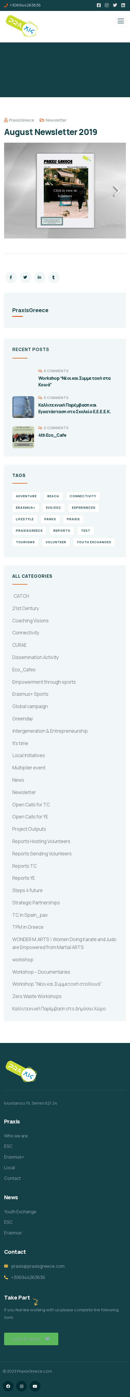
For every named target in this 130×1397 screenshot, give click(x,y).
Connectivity (25, 632)
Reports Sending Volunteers (42, 853)
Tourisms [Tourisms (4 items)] (25, 542)
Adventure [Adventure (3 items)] (26, 496)
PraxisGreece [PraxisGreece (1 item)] (29, 530)
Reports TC (24, 866)
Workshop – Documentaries (41, 972)
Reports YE (23, 878)
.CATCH (20, 596)
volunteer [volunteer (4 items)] (56, 542)
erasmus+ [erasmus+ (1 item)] (25, 507)
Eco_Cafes (24, 669)
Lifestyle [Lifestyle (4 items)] (25, 519)
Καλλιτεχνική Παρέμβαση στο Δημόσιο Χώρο (59, 1008)
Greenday (22, 718)
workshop (22, 959)
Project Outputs (29, 829)
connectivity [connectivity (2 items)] (83, 496)
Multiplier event (28, 767)
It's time (20, 743)
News (18, 780)
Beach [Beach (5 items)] (53, 496)
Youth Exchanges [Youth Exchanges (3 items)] (94, 542)
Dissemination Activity (35, 657)
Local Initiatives (28, 755)
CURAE (19, 645)
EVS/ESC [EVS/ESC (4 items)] (53, 507)
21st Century (25, 608)
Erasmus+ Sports (30, 694)
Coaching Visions (30, 620)
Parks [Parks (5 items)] (50, 519)
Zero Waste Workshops (37, 996)
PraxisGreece (19, 120)
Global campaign (30, 706)
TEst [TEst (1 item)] (85, 530)
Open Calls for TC (31, 804)
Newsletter (56, 120)
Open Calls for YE (30, 817)
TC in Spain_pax (30, 915)
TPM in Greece (28, 927)
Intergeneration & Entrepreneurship (50, 731)
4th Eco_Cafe (52, 435)
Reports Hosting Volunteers (41, 841)
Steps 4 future (27, 890)
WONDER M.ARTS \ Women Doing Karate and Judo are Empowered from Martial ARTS (64, 943)
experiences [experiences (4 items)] (84, 507)
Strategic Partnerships (36, 902)
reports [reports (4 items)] (61, 530)
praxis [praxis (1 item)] (73, 519)
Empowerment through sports (44, 682)
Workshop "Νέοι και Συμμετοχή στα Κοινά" (57, 984)
